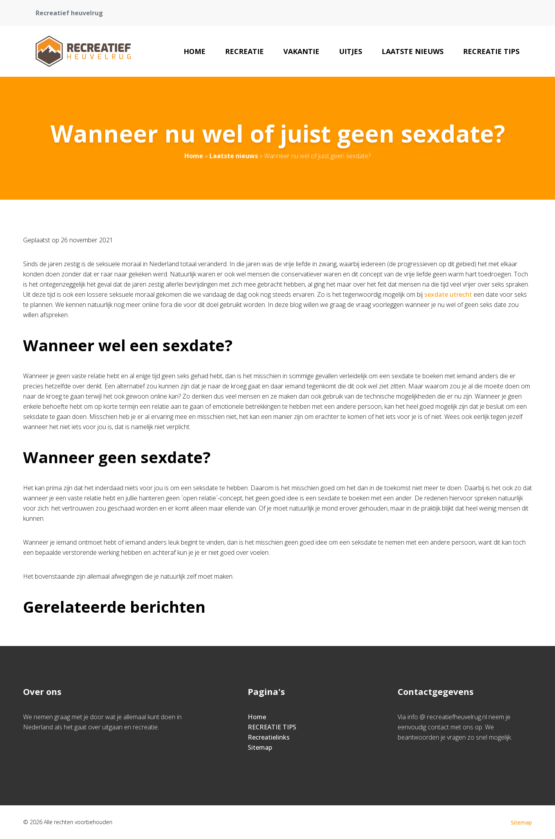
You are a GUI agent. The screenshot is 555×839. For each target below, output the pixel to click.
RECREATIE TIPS (491, 51)
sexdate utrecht (449, 294)
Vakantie (301, 51)
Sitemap (260, 747)
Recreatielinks (269, 737)
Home (194, 51)
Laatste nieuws (412, 51)
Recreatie (244, 51)
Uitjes (350, 51)
